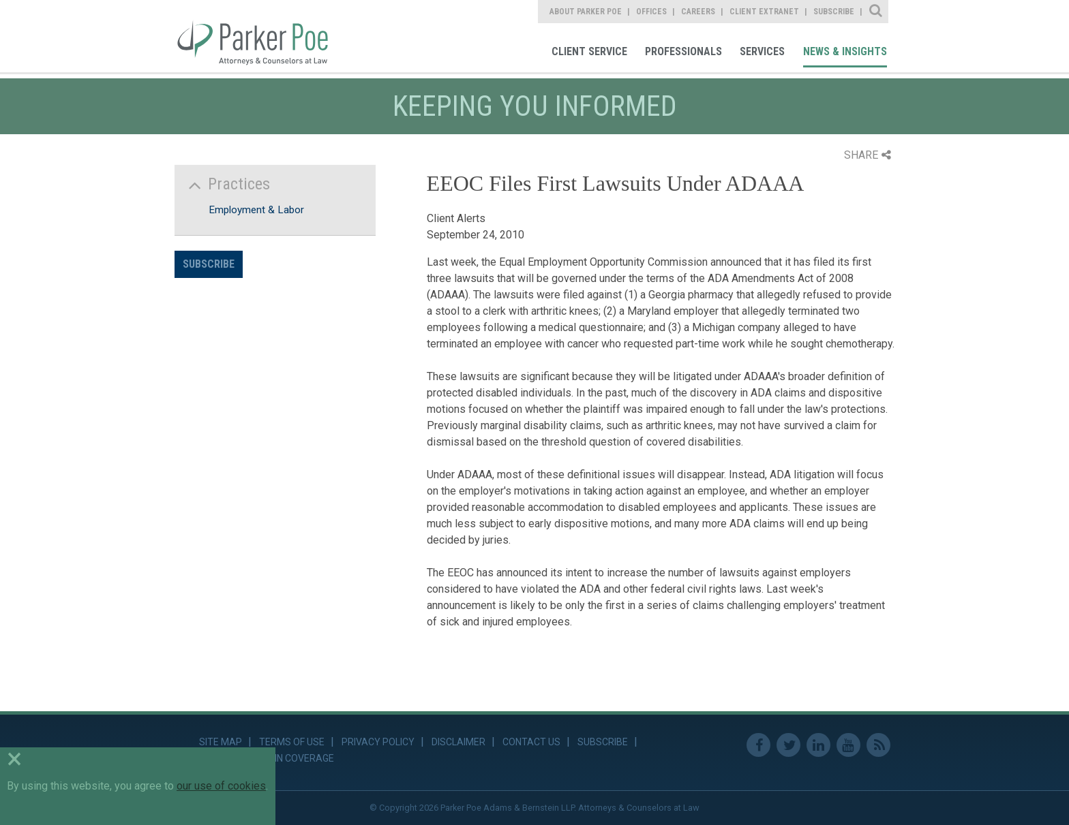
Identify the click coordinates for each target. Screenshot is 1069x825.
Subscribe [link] (833, 11)
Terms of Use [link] (292, 741)
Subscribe (209, 264)
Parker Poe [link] (261, 36)
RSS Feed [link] (878, 745)
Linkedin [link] (818, 745)
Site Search (876, 11)
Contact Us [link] (531, 741)
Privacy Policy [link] (378, 741)
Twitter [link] (788, 745)
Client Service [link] (589, 51)
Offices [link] (651, 11)
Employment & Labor (256, 210)
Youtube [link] (848, 745)
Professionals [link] (683, 51)
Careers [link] (698, 11)
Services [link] (762, 51)
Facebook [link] (758, 745)
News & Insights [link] (845, 51)
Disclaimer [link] (458, 741)
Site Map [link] (220, 741)
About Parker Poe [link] (585, 11)
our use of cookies (221, 785)
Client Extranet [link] (764, 11)
